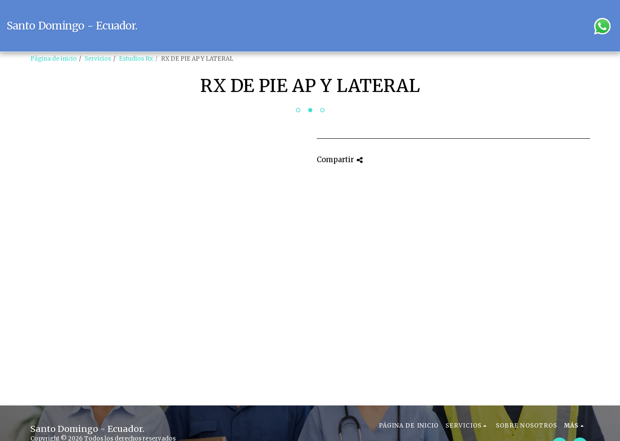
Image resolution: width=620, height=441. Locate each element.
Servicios (98, 58)
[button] (524, 26)
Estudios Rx (136, 58)
